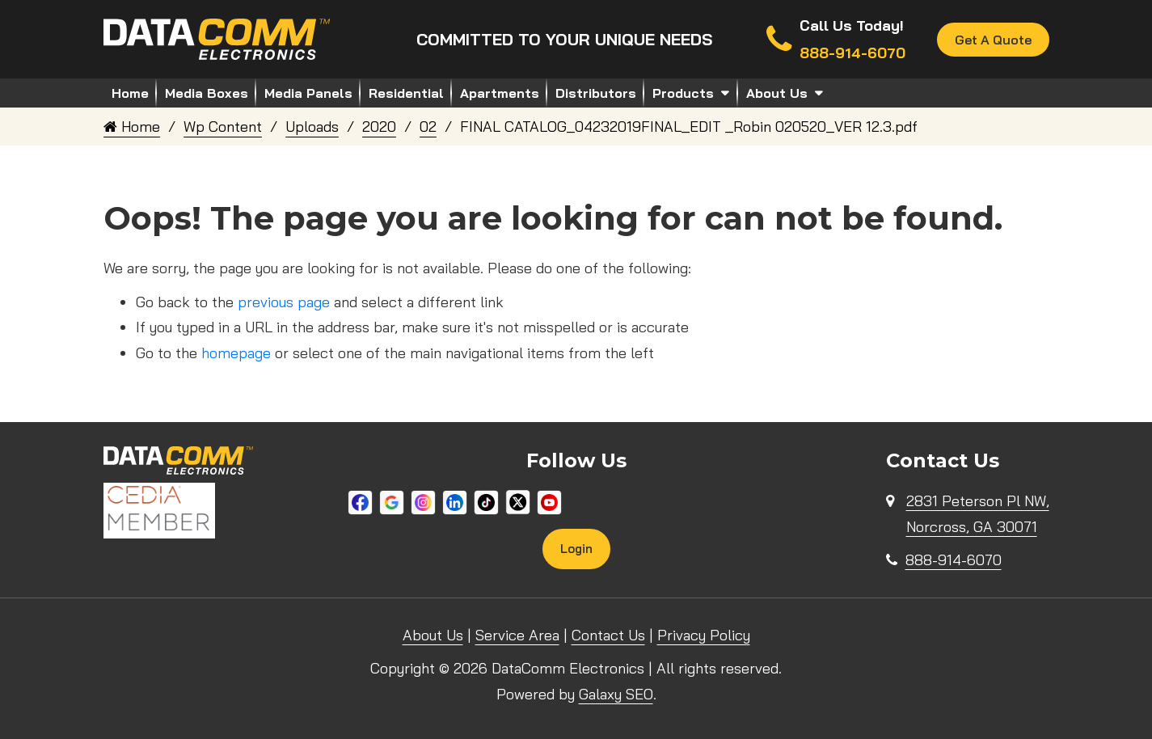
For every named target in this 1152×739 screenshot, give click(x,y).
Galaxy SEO (616, 694)
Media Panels (308, 93)
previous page (284, 302)
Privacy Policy (703, 635)
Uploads (312, 126)
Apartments (499, 93)
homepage (236, 353)
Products (683, 93)
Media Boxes (206, 93)
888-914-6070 (953, 560)
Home (130, 93)
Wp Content (223, 126)
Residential (406, 93)
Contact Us (608, 635)
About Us (777, 93)
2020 (379, 126)
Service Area (517, 635)
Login (576, 548)
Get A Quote (993, 40)
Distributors (595, 93)
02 (428, 126)
